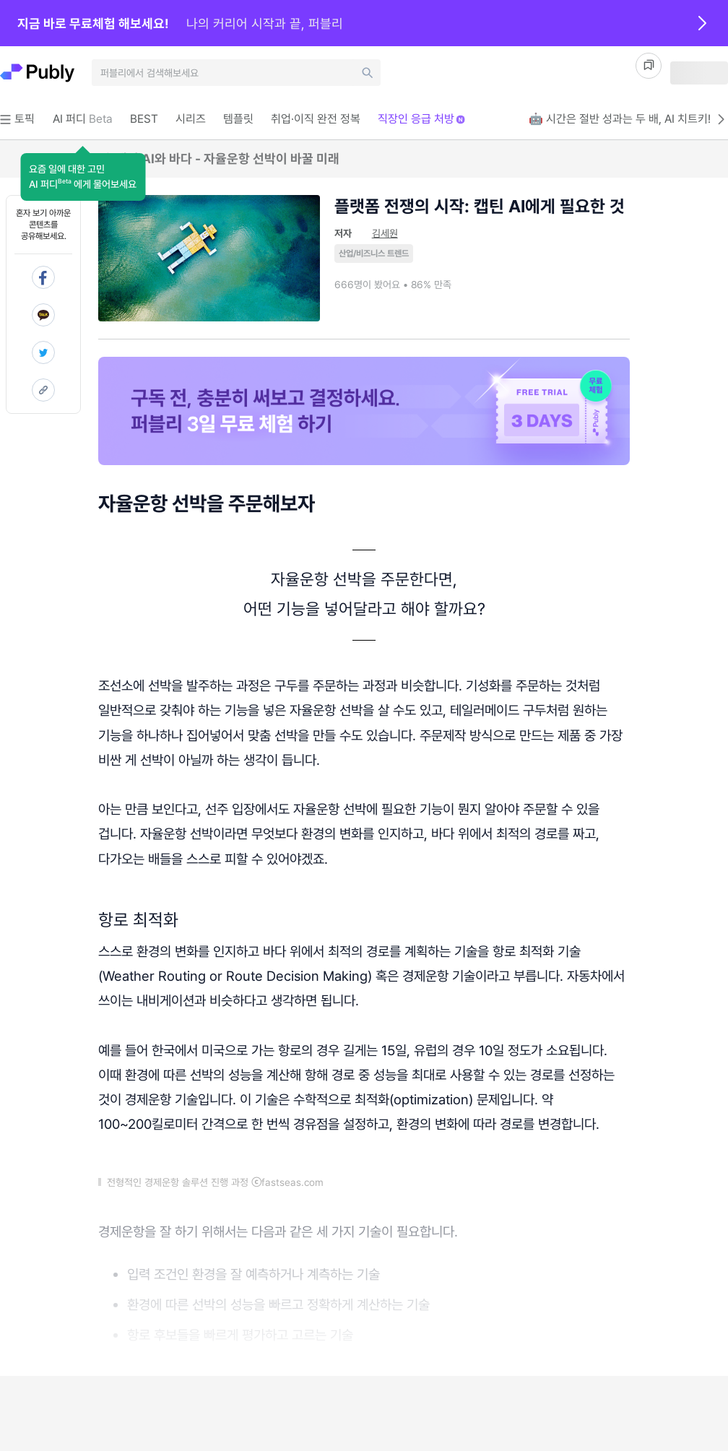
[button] (82, 177)
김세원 (385, 233)
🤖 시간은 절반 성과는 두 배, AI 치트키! (628, 119)
